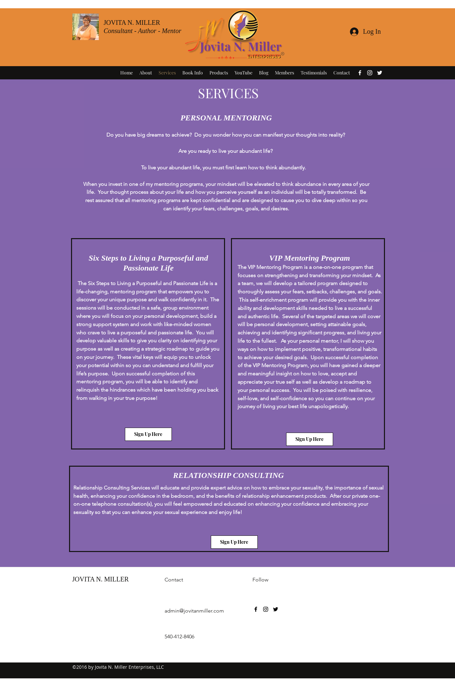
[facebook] (360, 72)
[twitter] (379, 72)
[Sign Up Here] (148, 434)
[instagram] (369, 72)
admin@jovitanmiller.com (194, 611)
